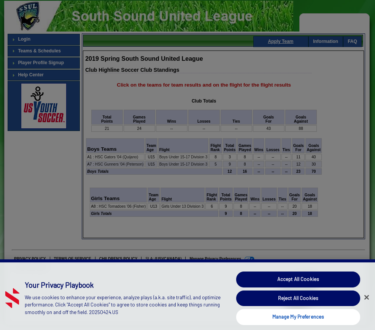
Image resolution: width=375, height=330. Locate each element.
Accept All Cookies (298, 286)
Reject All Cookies (298, 305)
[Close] (366, 304)
